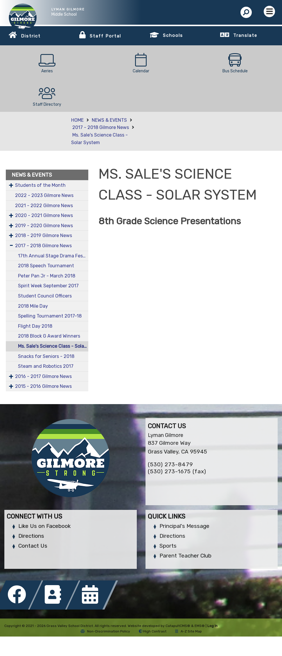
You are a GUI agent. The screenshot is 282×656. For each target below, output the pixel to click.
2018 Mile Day (33, 306)
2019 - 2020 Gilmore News (44, 225)
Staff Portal (105, 36)
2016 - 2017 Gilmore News (43, 376)
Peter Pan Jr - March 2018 (46, 276)
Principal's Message (184, 526)
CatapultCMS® (178, 626)
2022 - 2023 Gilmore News (44, 195)
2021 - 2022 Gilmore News (44, 205)
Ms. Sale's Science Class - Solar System (53, 346)
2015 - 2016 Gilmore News (43, 386)
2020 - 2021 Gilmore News (44, 215)
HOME (77, 120)
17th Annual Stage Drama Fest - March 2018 (53, 256)
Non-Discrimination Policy (105, 631)
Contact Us (32, 545)
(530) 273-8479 (170, 464)
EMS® (200, 626)
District (31, 36)
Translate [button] (245, 35)
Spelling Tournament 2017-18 (50, 316)
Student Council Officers (45, 296)
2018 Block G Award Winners (49, 336)
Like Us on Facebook (44, 526)
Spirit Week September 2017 (48, 285)
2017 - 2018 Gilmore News (100, 127)
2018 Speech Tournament (46, 265)
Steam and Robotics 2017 (45, 366)
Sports (168, 545)
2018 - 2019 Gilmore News (43, 235)
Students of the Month (40, 185)
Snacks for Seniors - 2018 (46, 356)
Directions (31, 536)
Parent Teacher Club (185, 555)
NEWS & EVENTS (109, 120)
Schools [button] (173, 35)
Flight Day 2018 (35, 326)
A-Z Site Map (188, 631)
